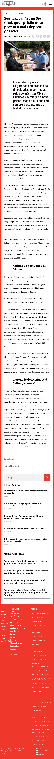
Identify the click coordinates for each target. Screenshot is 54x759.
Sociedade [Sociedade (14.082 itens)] (45, 729)
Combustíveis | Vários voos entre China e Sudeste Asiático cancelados (23, 517)
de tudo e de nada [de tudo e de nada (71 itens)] (38, 648)
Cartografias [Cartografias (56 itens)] (44, 629)
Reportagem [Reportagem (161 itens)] (44, 725)
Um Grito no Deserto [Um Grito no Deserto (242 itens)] (39, 736)
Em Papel (40, 755)
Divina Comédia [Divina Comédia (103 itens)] (37, 651)
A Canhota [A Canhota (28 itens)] (36, 614)
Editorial (40, 753)
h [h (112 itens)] (32, 699)
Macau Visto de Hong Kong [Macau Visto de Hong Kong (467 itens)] (41, 714)
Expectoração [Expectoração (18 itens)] (45, 674)
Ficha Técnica (42, 750)
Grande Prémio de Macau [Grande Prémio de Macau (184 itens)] (40, 695)
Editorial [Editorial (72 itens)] (35, 663)
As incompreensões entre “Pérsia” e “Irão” (25, 528)
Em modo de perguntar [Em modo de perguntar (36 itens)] (40, 667)
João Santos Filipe (10, 36)
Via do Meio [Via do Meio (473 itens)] (36, 740)
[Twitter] (37, 36)
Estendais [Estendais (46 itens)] (45, 670)
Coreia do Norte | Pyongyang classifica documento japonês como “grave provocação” (26, 504)
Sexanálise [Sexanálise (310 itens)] (36, 729)
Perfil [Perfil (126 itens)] (43, 717)
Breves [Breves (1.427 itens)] (34, 629)
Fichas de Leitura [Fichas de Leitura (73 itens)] (38, 683)
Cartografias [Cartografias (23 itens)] (37, 633)
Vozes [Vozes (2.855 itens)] (44, 740)
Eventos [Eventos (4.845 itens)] (35, 674)
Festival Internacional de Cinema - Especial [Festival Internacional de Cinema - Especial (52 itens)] (41, 679)
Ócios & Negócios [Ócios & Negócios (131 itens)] (38, 744)
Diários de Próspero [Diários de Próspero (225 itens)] (39, 655)
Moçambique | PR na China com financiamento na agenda (26, 491)
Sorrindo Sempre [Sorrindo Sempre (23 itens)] (38, 733)
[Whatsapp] (44, 36)
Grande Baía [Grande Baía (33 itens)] (45, 687)
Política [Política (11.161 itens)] (35, 725)
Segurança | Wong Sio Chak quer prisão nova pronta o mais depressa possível (25, 562)
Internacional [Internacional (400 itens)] (37, 710)
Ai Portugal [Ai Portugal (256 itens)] (45, 614)
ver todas (13, 654)
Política (19, 14)
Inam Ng (19, 36)
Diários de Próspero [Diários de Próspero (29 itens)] (39, 659)
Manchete (8, 14)
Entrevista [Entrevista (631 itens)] (36, 670)
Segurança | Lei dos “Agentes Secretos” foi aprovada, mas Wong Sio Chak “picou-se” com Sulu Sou (26, 592)
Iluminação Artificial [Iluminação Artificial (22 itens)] (39, 706)
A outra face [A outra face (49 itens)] (36, 621)
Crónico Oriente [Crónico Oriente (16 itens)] (38, 640)
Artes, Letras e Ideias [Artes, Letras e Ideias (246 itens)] (39, 625)
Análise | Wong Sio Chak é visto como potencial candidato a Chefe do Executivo (26, 572)
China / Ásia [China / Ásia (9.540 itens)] (36, 636)
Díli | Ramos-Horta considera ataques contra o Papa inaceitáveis (26, 540)
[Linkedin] (40, 36)
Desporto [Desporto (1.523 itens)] (35, 644)
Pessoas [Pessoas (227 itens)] (46, 721)
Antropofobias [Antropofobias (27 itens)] (37, 617)
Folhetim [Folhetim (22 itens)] (35, 687)
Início (38, 748)
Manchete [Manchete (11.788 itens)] (35, 717)
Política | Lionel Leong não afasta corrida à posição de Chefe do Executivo (24, 581)
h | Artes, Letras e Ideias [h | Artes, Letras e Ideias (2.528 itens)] (40, 702)
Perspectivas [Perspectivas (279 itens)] (36, 721)
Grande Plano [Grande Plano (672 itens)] (37, 691)
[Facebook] (33, 36)
